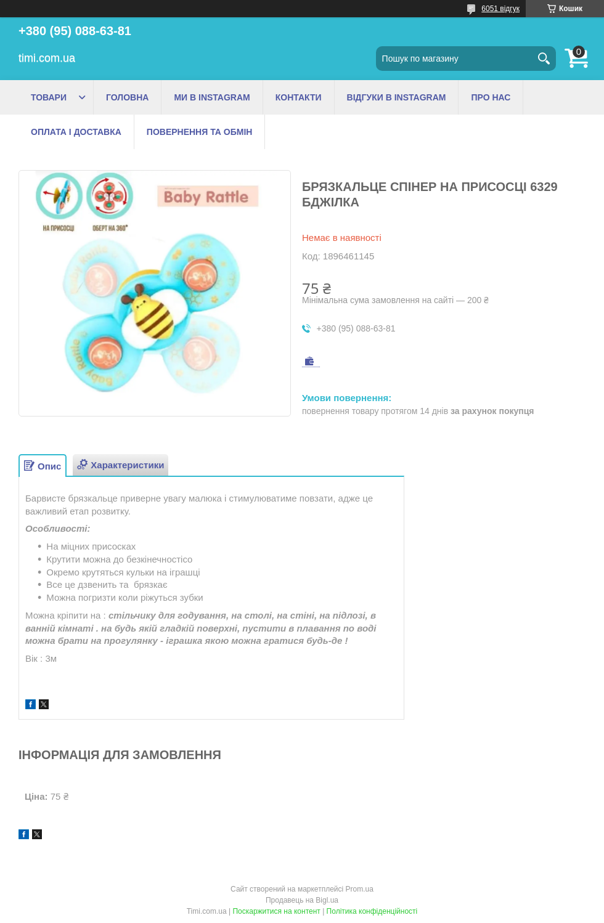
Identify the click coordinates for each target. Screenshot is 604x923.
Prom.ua (359, 889)
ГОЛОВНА (127, 97)
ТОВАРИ (49, 97)
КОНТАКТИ (298, 97)
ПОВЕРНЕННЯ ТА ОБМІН (200, 132)
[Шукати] (543, 58)
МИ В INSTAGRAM (212, 97)
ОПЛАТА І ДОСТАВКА (76, 132)
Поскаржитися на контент (276, 911)
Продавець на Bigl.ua (302, 900)
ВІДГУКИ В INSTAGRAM (396, 97)
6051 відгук (500, 8)
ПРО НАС (490, 97)
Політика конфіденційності (372, 911)
